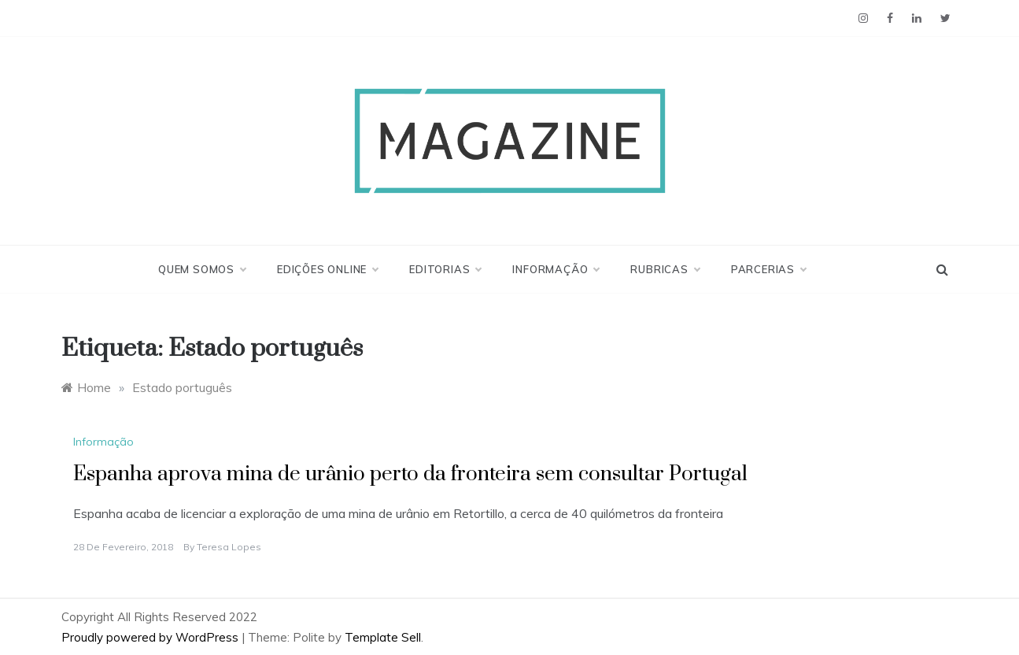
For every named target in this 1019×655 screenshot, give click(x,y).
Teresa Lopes (229, 547)
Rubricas (664, 269)
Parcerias (768, 269)
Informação (555, 269)
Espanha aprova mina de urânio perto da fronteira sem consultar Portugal (410, 474)
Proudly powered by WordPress (151, 637)
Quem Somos (202, 269)
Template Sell (383, 637)
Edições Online (327, 269)
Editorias (445, 269)
